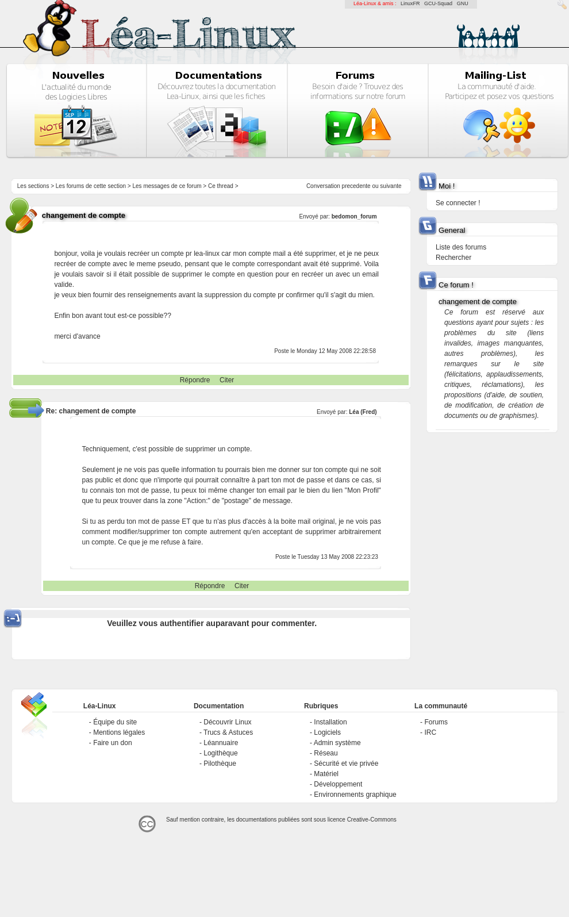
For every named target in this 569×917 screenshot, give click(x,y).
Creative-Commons (372, 819)
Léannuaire (220, 743)
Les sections (33, 186)
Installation (330, 722)
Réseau (325, 753)
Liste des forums (461, 247)
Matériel (326, 774)
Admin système (337, 743)
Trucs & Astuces (228, 732)
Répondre (195, 380)
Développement (338, 784)
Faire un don (112, 743)
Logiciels (327, 732)
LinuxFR (410, 3)
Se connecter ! (458, 203)
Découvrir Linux (227, 722)
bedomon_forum (354, 216)
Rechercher (453, 258)
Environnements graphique (355, 795)
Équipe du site (115, 722)
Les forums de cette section (91, 186)
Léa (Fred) (362, 412)
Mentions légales (119, 732)
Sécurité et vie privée (346, 763)
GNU (462, 3)
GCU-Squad (438, 3)
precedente (356, 186)
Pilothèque (219, 763)
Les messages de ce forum (167, 186)
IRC (430, 732)
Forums (436, 722)
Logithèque (220, 753)
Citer (227, 380)
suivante (390, 186)
